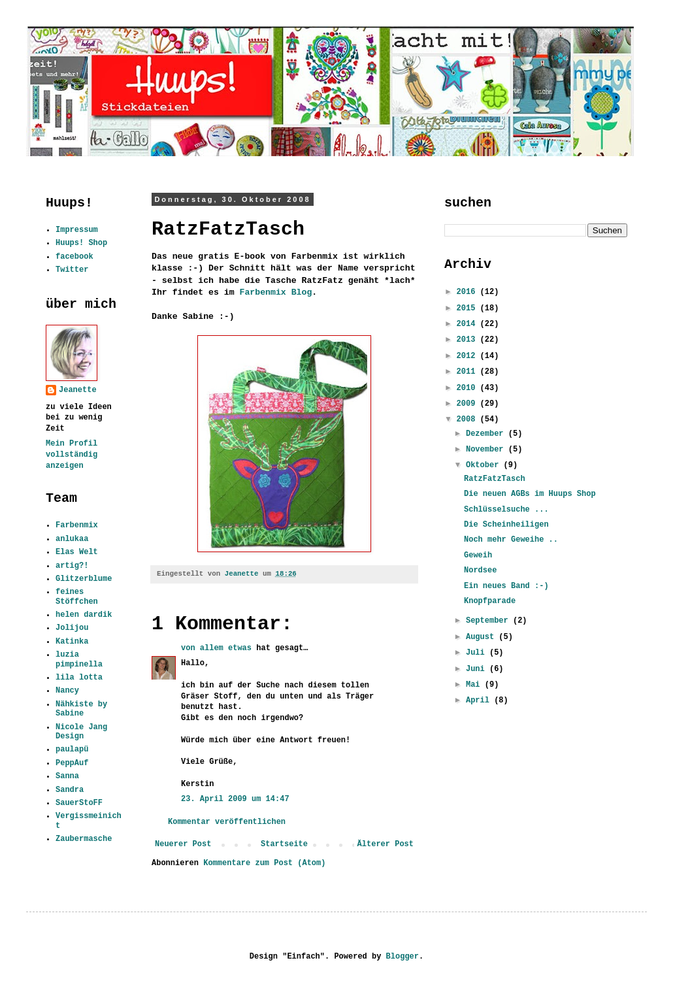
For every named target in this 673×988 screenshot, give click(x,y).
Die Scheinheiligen (506, 524)
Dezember (487, 433)
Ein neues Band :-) (506, 586)
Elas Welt (77, 552)
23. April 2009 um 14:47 (235, 799)
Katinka (72, 641)
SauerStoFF (79, 803)
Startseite (284, 844)
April (480, 700)
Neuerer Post (183, 844)
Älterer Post (385, 844)
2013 (468, 339)
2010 (468, 388)
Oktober (485, 465)
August (482, 637)
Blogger (402, 956)
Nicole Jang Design (81, 732)
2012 (468, 356)
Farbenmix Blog (276, 292)
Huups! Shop (81, 243)
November (487, 449)
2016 (468, 292)
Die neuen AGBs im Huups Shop (530, 494)
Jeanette (78, 390)
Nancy (67, 690)
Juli (477, 652)
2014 (468, 324)
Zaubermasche (84, 839)
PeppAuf (72, 763)
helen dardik (84, 614)
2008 (468, 419)
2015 (468, 308)
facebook (74, 256)
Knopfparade (490, 601)
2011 (468, 371)
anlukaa (72, 539)
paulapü (72, 749)
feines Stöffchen (77, 596)
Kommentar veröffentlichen (227, 822)
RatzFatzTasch (494, 479)
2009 (468, 403)
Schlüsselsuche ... (506, 509)
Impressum (77, 230)
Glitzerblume (84, 579)
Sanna (67, 776)
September (489, 620)
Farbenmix (77, 525)
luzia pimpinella (79, 659)
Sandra (70, 790)
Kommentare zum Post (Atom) (264, 863)
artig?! (72, 565)
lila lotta (79, 677)
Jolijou (72, 628)
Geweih (478, 555)
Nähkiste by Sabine (81, 709)
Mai (475, 684)
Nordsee (480, 570)
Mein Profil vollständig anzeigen (71, 454)
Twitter (72, 269)
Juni (477, 669)
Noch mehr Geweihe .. (511, 539)
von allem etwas (216, 648)
